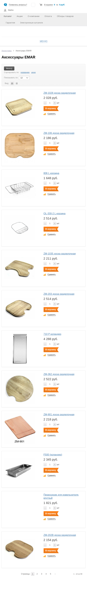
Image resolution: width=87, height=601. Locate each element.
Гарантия (10, 22)
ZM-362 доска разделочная (59, 374)
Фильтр (9, 68)
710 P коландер (52, 334)
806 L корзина (51, 173)
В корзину (50, 108)
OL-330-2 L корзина (55, 213)
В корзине (48, 5)
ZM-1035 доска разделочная (60, 253)
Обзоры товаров (65, 16)
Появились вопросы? (18, 5)
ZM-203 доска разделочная (59, 294)
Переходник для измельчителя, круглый (61, 496)
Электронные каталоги (31, 22)
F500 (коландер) (53, 454)
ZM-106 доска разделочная (59, 133)
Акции (20, 16)
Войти (10, 10)
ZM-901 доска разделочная (59, 414)
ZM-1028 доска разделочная (60, 93)
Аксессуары (7, 51)
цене (33, 72)
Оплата (48, 16)
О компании (33, 16)
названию (25, 72)
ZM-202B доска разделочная (60, 535)
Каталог (8, 16)
